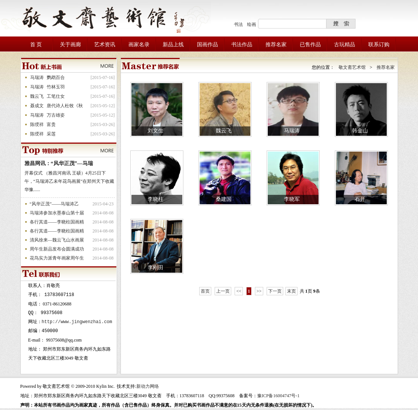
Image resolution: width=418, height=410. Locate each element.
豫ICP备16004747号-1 (278, 395)
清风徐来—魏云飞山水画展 (57, 240)
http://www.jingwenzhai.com (77, 322)
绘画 (251, 24)
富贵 (51, 124)
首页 (205, 291)
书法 (238, 24)
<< (238, 291)
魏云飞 (37, 96)
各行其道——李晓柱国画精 (57, 222)
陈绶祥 (37, 124)
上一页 (223, 291)
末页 (291, 291)
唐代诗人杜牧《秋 (65, 105)
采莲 (51, 134)
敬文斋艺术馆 (352, 67)
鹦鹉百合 (56, 77)
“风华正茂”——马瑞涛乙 (54, 204)
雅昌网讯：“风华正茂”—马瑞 (58, 163)
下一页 (275, 291)
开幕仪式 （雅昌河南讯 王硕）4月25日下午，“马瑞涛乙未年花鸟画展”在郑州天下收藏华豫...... (69, 181)
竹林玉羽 (56, 87)
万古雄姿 (56, 115)
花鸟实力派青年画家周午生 (57, 258)
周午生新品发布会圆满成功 (57, 249)
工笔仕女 (56, 96)
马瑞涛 (37, 77)
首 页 (36, 44)
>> (259, 291)
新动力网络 (147, 386)
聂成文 (37, 105)
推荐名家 (386, 67)
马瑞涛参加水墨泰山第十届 (57, 213)
